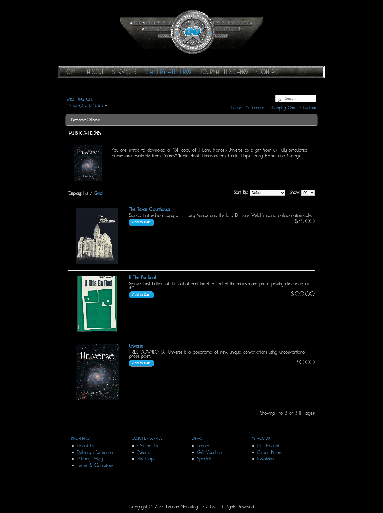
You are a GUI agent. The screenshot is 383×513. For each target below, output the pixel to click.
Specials (204, 459)
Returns (143, 452)
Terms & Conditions (95, 465)
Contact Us (147, 446)
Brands (203, 446)
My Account (255, 108)
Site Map (145, 459)
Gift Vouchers (209, 452)
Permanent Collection (85, 120)
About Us (85, 446)
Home (236, 108)
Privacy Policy (90, 459)
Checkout (308, 108)
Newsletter (266, 459)
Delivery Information (95, 452)
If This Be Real (142, 277)
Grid (98, 193)
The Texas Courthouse (149, 209)
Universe (136, 346)
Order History (269, 452)
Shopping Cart (283, 108)
